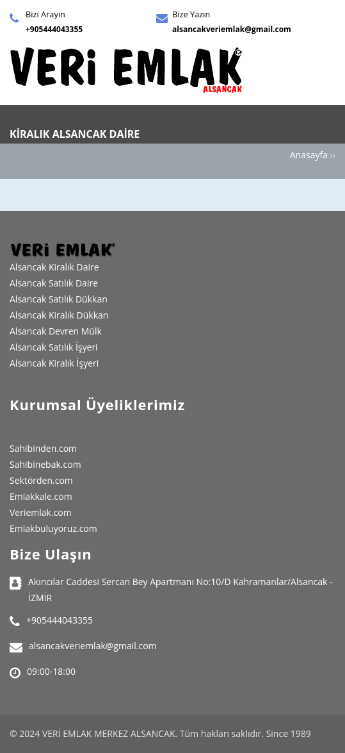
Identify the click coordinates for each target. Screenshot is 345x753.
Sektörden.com (41, 480)
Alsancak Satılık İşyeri (54, 347)
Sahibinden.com (43, 448)
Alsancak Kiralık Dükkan (59, 315)
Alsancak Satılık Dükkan (59, 299)
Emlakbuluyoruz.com (53, 528)
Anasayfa (309, 155)
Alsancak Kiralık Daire (54, 267)
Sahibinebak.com (45, 464)
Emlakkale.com (41, 496)
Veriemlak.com (41, 512)
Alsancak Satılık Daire (54, 283)
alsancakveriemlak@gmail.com (231, 29)
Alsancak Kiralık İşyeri (54, 363)
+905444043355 (54, 29)
